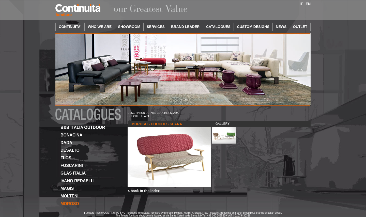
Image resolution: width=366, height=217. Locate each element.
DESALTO (70, 150)
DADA (66, 143)
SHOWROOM (129, 27)
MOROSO (69, 204)
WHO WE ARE (100, 27)
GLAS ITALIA (73, 173)
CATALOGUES (218, 27)
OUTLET (300, 27)
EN (308, 4)
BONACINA (71, 135)
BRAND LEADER (185, 27)
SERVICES (156, 27)
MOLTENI (69, 196)
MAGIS (67, 188)
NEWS (281, 27)
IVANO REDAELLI (77, 181)
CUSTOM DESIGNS (253, 27)
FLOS (65, 158)
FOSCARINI (71, 165)
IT (301, 4)
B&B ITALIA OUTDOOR (82, 127)
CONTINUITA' (70, 27)
